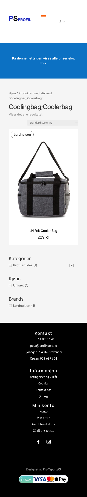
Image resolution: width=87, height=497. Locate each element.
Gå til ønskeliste (43, 431)
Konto (44, 411)
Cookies (43, 383)
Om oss (43, 396)
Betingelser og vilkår (43, 377)
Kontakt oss (43, 390)
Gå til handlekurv (43, 424)
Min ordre (43, 418)
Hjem (12, 93)
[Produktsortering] (52, 123)
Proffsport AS (52, 469)
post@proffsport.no (43, 346)
